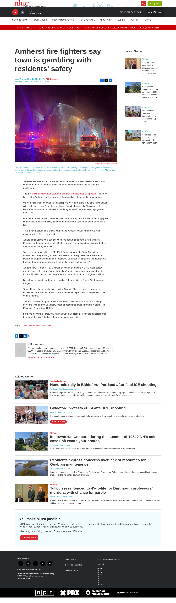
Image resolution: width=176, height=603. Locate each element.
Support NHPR (29, 543)
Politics (145, 64)
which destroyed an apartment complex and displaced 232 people (64, 199)
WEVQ (99, 588)
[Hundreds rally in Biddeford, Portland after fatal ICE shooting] (31, 395)
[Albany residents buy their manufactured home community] (133, 141)
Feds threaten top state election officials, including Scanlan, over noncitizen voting (149, 73)
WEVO (99, 586)
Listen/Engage (87, 25)
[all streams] (155, 18)
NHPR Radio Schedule (73, 570)
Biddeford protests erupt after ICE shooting (88, 414)
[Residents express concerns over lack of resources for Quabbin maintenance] (31, 472)
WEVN (99, 584)
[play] (15, 17)
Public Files (101, 570)
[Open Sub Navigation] (29, 25)
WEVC (99, 576)
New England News (58, 387)
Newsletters (40, 25)
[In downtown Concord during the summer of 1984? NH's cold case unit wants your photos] (133, 93)
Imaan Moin (54, 451)
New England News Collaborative (38, 331)
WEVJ (99, 582)
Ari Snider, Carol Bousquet (60, 394)
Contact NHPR (70, 565)
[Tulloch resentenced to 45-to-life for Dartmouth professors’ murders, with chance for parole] (31, 498)
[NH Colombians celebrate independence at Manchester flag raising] (133, 117)
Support (157, 6)
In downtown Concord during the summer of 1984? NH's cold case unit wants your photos (150, 97)
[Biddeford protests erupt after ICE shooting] (31, 421)
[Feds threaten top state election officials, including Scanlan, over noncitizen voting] (133, 69)
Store (148, 25)
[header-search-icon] (144, 6)
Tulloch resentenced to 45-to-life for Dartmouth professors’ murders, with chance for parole (101, 496)
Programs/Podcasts (63, 25)
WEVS (99, 590)
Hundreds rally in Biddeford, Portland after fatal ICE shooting (103, 390)
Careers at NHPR (71, 576)
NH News (145, 89)
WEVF (99, 578)
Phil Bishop (54, 474)
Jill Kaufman (52, 85)
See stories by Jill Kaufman (41, 362)
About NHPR (106, 25)
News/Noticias (20, 25)
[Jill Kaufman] (20, 355)
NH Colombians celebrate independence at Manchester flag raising (149, 121)
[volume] (23, 18)
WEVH (99, 580)
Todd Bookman (55, 502)
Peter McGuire (55, 418)
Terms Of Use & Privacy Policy (108, 565)
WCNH (99, 574)
